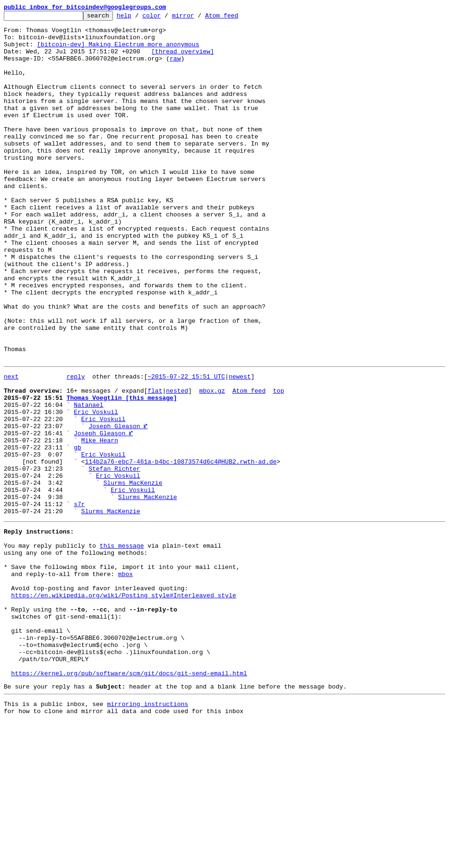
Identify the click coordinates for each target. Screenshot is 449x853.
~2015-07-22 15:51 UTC (186, 447)
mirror (198, 18)
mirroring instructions (147, 834)
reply (76, 447)
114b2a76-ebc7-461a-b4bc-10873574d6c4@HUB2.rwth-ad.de (181, 549)
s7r (79, 600)
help (138, 18)
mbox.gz (212, 464)
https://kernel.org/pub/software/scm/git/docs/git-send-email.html (129, 800)
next (11, 447)
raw (175, 68)
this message (122, 647)
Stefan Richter (114, 557)
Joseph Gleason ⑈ (117, 506)
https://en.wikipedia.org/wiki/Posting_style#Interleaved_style (123, 707)
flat (154, 464)
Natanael (88, 481)
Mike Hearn (99, 523)
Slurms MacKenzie (133, 574)
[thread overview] (182, 59)
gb (77, 532)
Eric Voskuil (96, 489)
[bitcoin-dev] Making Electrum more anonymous (118, 51)
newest (240, 447)
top (278, 464)
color (166, 18)
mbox (125, 681)
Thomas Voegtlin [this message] (122, 472)
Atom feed (236, 18)
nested (177, 464)
